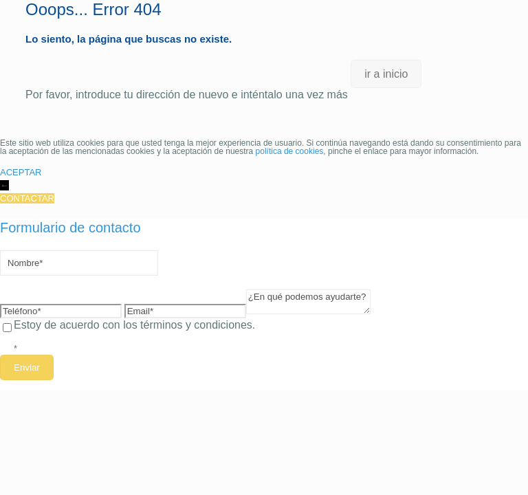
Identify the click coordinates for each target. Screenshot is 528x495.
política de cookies (290, 151)
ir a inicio (386, 74)
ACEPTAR (20, 172)
